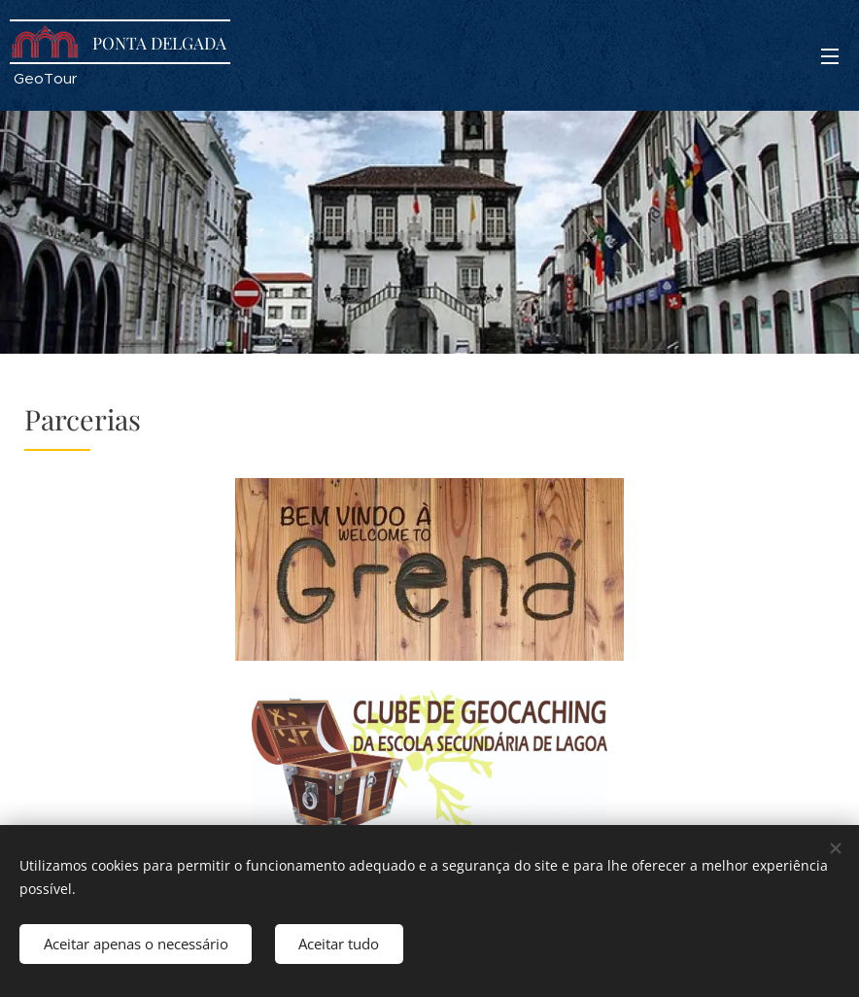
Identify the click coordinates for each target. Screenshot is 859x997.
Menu (830, 56)
